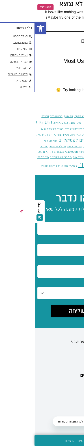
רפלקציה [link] (79, 172)
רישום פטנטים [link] (13, 165)
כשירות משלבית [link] (26, 134)
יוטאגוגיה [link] (63, 134)
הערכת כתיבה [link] (41, 122)
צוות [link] (82, 165)
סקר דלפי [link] (56, 157)
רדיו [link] (24, 165)
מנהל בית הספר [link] (23, 146)
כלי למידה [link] (40, 134)
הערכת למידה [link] (26, 122)
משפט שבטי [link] (36, 151)
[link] (6, 28)
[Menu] (76, 7)
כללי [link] (71, 70)
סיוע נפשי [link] (67, 157)
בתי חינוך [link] (33, 116)
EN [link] (24, 7)
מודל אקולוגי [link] (16, 140)
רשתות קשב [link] (67, 172)
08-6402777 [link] (67, 349)
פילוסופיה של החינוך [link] (26, 157)
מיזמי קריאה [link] (54, 146)
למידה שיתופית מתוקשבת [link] (71, 140)
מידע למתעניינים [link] (61, 375)
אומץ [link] (81, 116)
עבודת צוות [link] (44, 157)
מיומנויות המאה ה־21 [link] (73, 146)
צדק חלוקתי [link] (8, 157)
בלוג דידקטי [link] (45, 116)
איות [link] (66, 115)
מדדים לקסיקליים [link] (40, 140)
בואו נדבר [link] (10, 7)
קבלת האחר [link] (61, 164)
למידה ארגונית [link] (9, 134)
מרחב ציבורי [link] (60, 151)
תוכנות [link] (56, 172)
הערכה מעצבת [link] (57, 122)
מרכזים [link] (70, 396)
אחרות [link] (74, 116)
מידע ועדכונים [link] (63, 385)
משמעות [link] (48, 151)
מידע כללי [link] (67, 407)
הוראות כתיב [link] (21, 116)
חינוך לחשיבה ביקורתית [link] (42, 128)
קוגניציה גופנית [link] (34, 165)
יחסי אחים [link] (52, 134)
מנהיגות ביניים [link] (39, 146)
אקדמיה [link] (57, 116)
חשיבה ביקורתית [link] (20, 128)
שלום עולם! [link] (66, 50)
